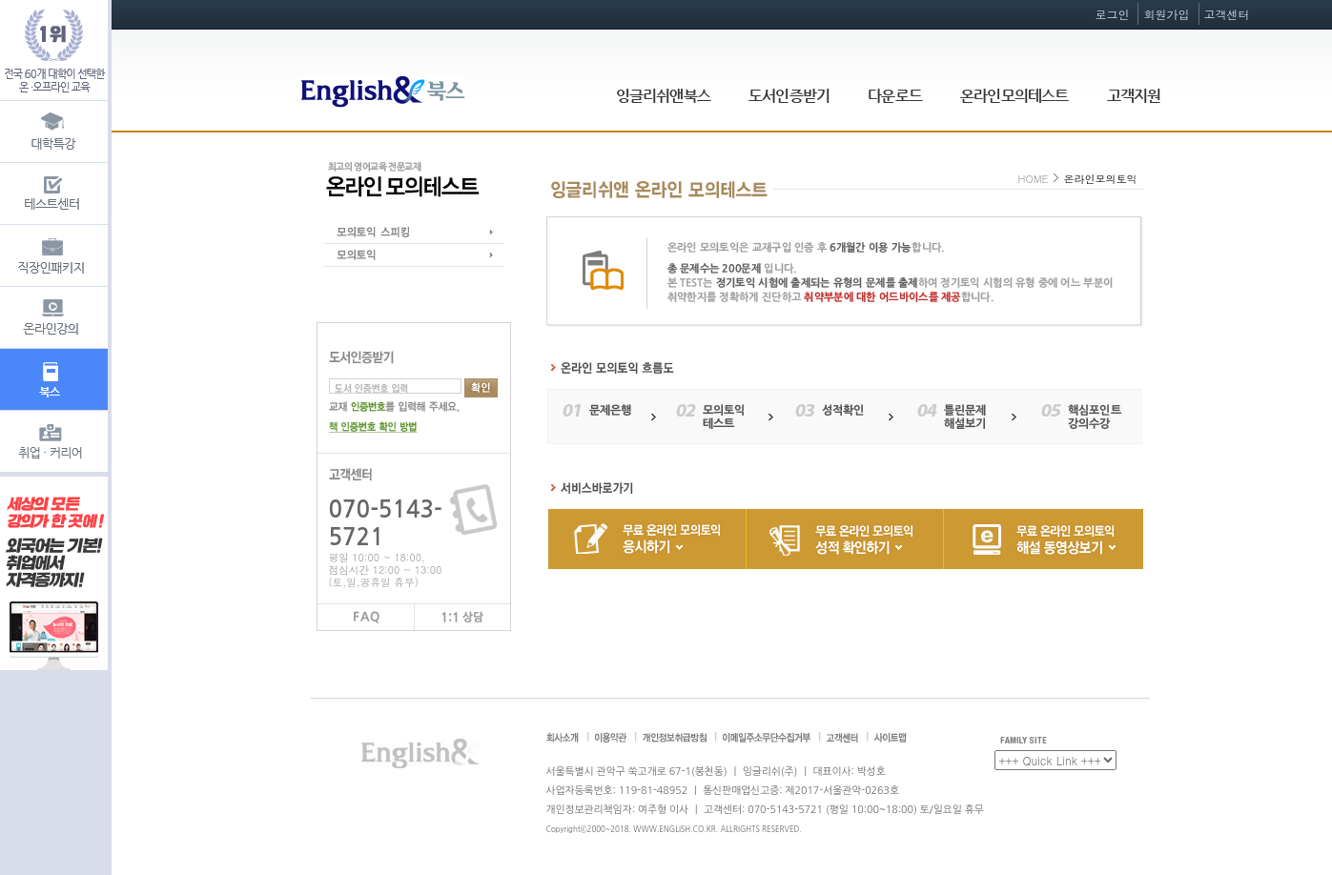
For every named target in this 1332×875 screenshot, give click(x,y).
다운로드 (895, 96)
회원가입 (1166, 14)
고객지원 (1134, 96)
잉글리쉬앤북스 (663, 96)
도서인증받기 (789, 96)
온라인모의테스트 (1014, 96)
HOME (1032, 179)
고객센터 (1227, 14)
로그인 (1112, 14)
